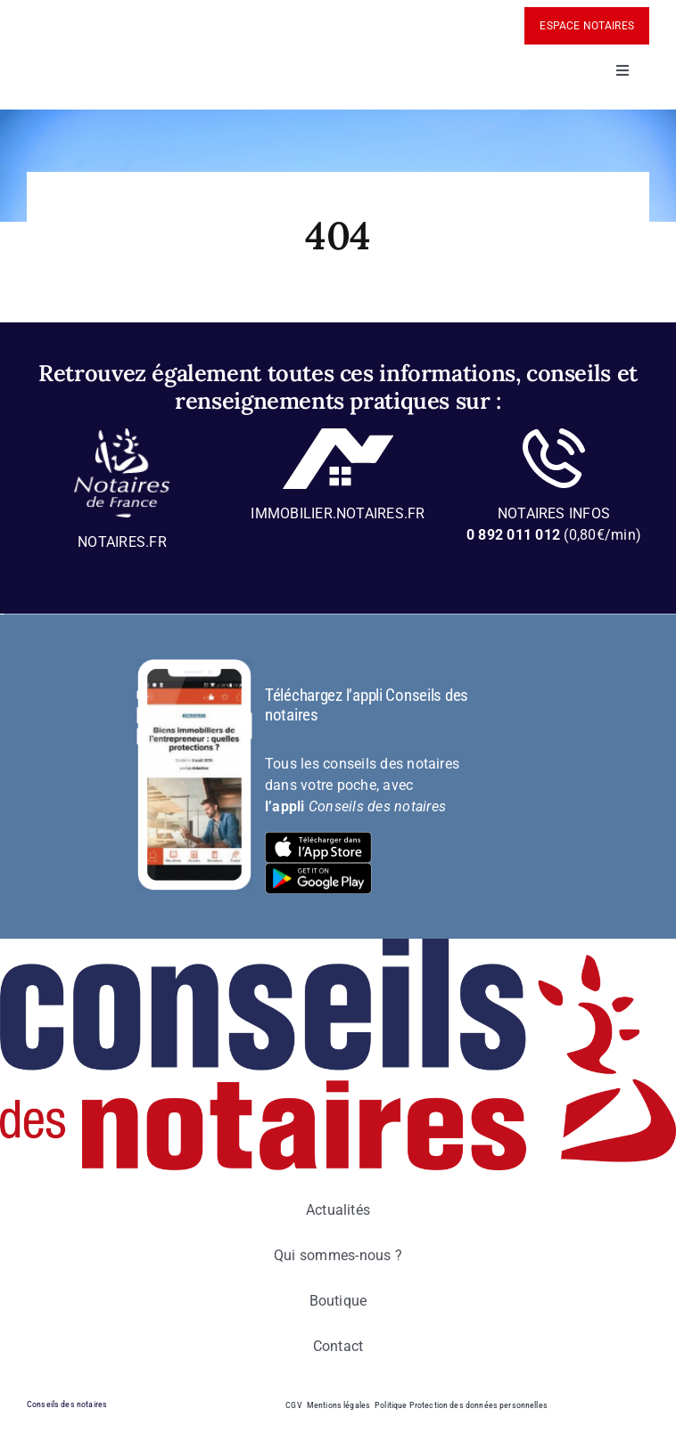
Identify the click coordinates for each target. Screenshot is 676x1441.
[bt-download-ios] (318, 838)
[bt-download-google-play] (318, 869)
